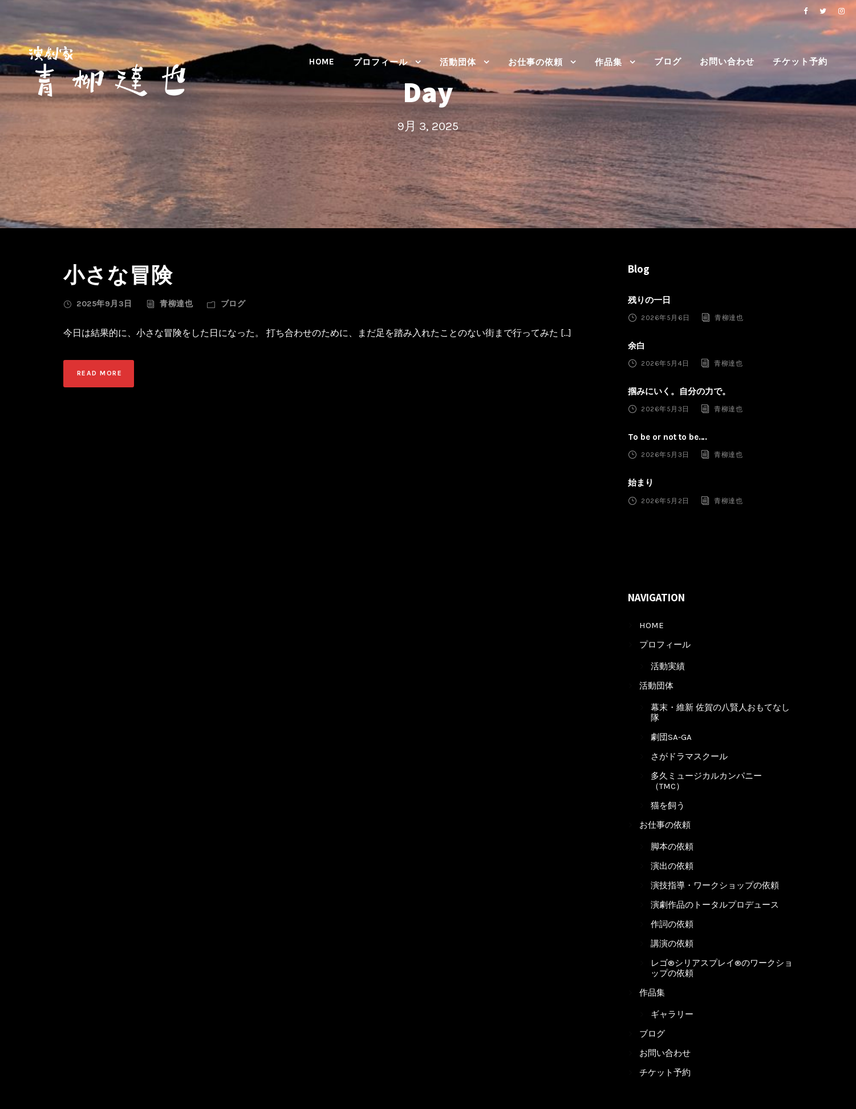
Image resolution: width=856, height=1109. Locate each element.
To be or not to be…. (667, 437)
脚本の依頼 (672, 846)
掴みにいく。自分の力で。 (679, 391)
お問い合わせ (727, 61)
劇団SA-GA (671, 737)
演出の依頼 (672, 866)
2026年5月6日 (665, 318)
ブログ (667, 61)
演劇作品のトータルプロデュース (715, 905)
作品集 (608, 62)
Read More (100, 373)
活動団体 (458, 62)
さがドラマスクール (689, 756)
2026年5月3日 (665, 409)
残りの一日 (649, 300)
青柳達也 (176, 304)
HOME (322, 61)
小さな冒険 (118, 275)
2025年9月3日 (104, 304)
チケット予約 (800, 61)
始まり (641, 482)
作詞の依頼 (672, 924)
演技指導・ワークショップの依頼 (715, 885)
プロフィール (380, 62)
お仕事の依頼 (535, 62)
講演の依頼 (672, 943)
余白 (636, 346)
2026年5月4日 (665, 363)
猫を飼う (668, 805)
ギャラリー (672, 1014)
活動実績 (668, 666)
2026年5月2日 (665, 500)
